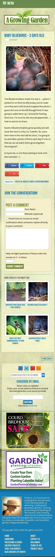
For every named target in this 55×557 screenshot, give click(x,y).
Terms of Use (36, 545)
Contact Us (35, 539)
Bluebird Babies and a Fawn (37, 339)
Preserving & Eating (13, 542)
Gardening (9, 539)
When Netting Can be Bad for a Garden (15, 306)
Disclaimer (35, 542)
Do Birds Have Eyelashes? (37, 305)
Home (7, 535)
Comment (13, 40)
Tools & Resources (13, 548)
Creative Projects (12, 545)
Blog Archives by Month (15, 551)
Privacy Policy (37, 548)
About (33, 535)
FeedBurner (33, 406)
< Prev (44, 358)
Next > (50, 358)
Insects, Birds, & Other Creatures (36, 181)
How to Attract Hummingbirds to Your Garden (15, 340)
